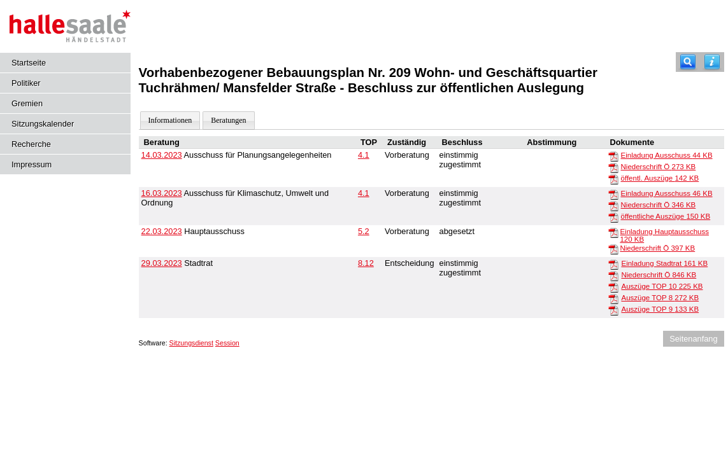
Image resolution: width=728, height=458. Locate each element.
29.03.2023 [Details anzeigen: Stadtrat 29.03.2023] (161, 263)
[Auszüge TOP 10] (613, 287)
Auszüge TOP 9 (660, 309)
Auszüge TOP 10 (662, 286)
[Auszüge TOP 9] (613, 310)
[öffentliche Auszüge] (613, 217)
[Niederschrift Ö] (613, 167)
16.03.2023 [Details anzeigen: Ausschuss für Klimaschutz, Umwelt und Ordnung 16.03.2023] (161, 193)
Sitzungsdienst (191, 343)
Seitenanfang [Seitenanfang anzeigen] (693, 339)
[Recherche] (688, 62)
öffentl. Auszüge (660, 178)
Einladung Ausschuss (667, 155)
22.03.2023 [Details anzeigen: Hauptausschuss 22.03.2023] (161, 231)
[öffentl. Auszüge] (613, 179)
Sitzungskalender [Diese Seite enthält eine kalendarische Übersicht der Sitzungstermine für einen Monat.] (42, 123)
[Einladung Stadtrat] (613, 264)
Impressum (31, 164)
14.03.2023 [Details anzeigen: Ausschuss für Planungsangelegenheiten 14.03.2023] (161, 155)
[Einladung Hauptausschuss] (613, 232)
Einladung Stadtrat (664, 263)
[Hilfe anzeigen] (712, 62)
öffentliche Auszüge (666, 216)
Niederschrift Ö (658, 166)
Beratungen (228, 120)
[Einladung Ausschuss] (613, 156)
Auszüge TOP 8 (660, 298)
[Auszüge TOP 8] (613, 298)
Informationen (170, 120)
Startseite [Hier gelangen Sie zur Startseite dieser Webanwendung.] (28, 62)
